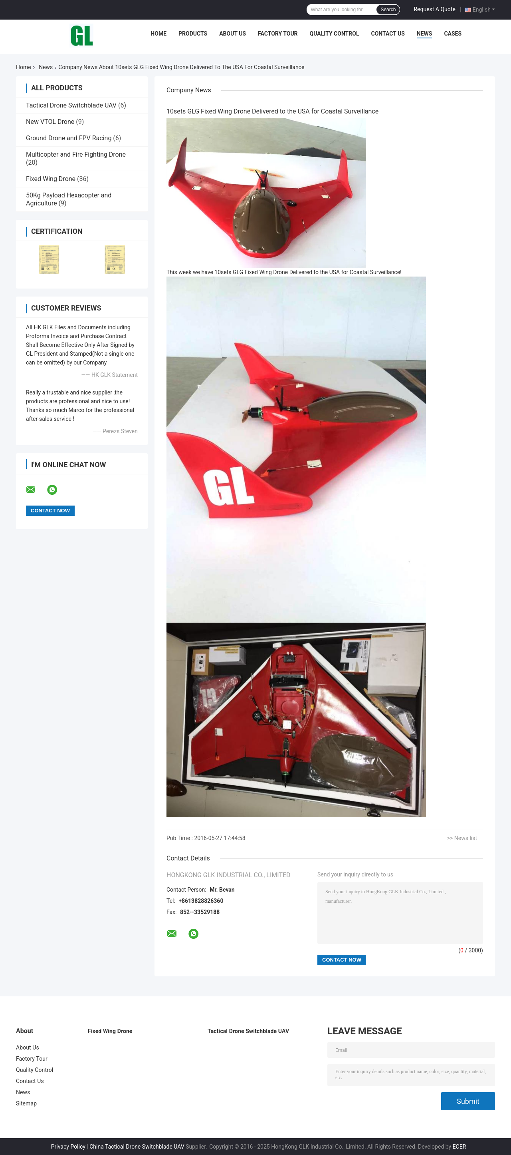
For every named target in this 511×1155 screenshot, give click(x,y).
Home (158, 33)
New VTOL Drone (50, 121)
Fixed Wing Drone (50, 179)
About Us (232, 33)
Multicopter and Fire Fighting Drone (76, 154)
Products (192, 33)
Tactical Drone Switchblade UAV (71, 105)
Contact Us (387, 33)
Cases (452, 33)
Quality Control (334, 33)
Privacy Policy (68, 1146)
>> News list (462, 838)
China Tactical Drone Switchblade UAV (136, 1146)
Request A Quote (434, 9)
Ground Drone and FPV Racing (68, 138)
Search (388, 9)
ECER (459, 1146)
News (424, 33)
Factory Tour (278, 33)
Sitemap (26, 1103)
